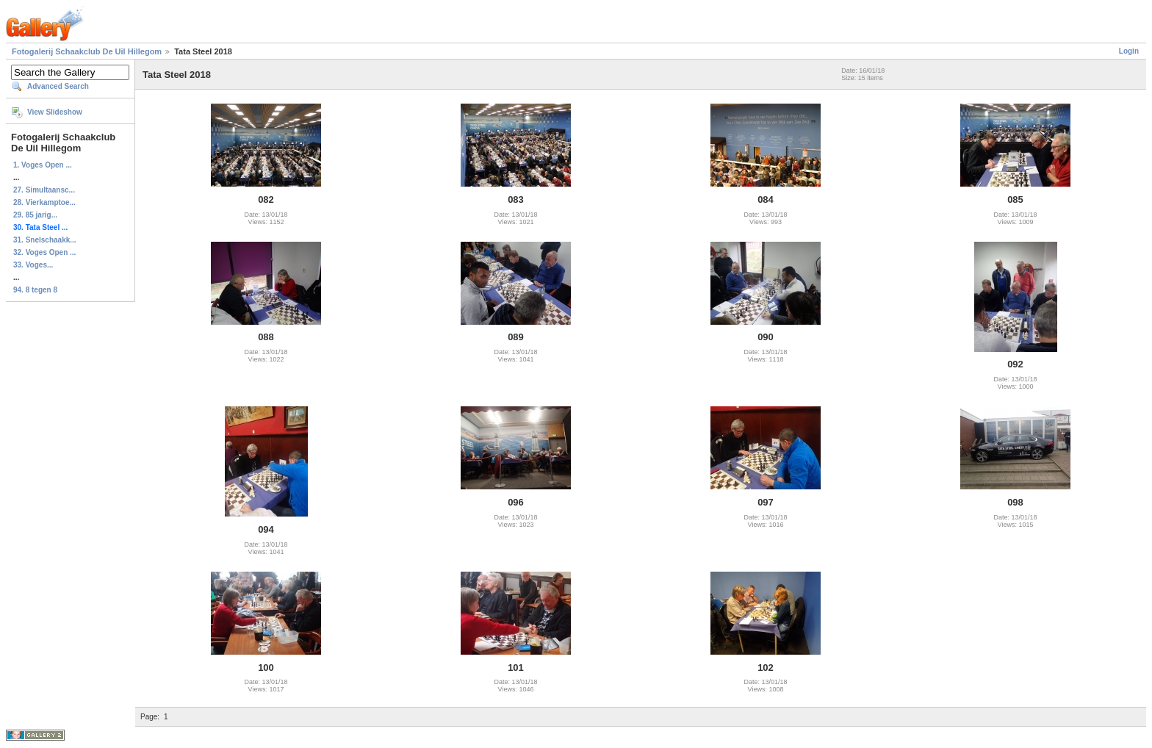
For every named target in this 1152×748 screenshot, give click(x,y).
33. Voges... (33, 265)
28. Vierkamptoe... (44, 202)
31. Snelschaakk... (44, 240)
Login (1129, 51)
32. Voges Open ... (44, 252)
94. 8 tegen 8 (35, 290)
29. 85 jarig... (35, 215)
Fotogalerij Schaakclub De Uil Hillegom (87, 51)
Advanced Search (58, 86)
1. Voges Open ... (42, 165)
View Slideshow (54, 112)
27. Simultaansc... (44, 190)
